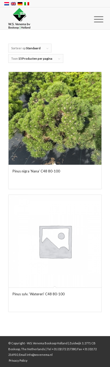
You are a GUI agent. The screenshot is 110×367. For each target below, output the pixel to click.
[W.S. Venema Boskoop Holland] (45, 18)
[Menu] (94, 19)
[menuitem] (94, 19)
